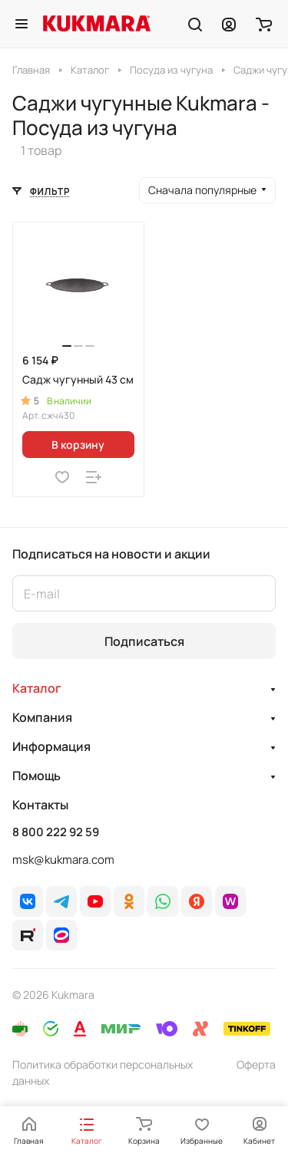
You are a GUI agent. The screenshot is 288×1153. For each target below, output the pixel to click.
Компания (42, 717)
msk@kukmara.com (63, 860)
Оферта (256, 1064)
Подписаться (144, 641)
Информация (51, 746)
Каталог (36, 688)
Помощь (36, 775)
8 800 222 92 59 (55, 832)
